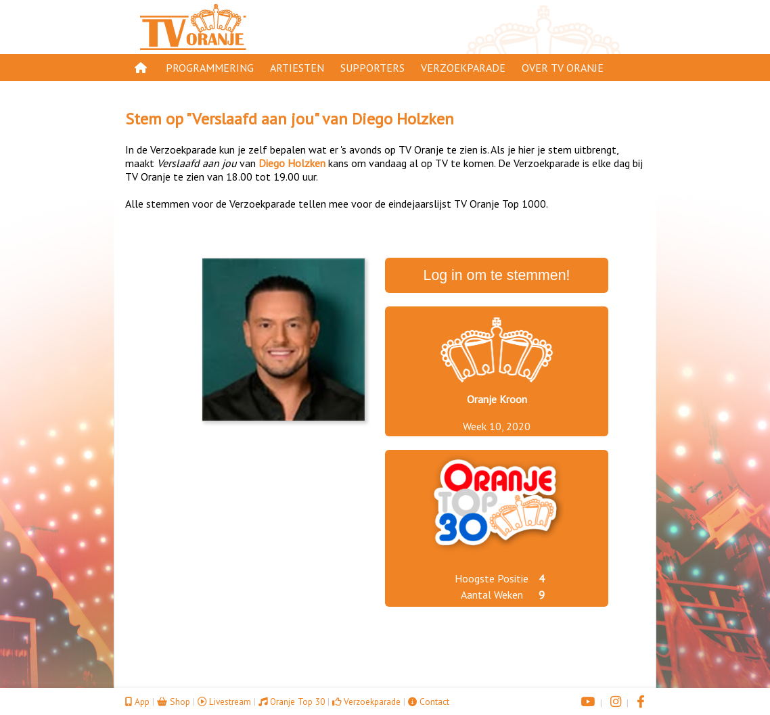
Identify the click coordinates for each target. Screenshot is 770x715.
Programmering (210, 67)
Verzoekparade (463, 67)
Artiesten (297, 67)
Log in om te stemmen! (497, 275)
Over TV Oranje (563, 67)
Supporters (372, 67)
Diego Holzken (403, 118)
